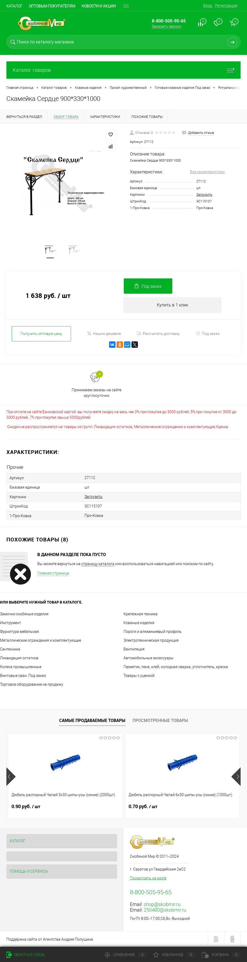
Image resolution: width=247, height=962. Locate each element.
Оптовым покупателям (52, 6)
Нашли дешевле (104, 334)
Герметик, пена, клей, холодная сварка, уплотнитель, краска (176, 667)
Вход (207, 5)
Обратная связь (25, 955)
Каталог (14, 6)
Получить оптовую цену (41, 334)
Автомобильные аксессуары (149, 658)
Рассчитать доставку (158, 334)
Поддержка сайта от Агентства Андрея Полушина (49, 939)
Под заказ (208, 334)
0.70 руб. (104, 806)
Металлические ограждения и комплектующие (40, 640)
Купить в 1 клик (172, 305)
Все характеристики (207, 172)
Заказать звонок (166, 26)
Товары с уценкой (139, 675)
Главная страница (53, 573)
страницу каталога (97, 564)
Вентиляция (134, 649)
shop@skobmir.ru (162, 904)
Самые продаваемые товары (92, 720)
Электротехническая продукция (151, 640)
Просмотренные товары (160, 720)
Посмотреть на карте (148, 878)
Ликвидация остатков (19, 658)
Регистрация (226, 5)
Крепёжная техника (141, 614)
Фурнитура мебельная (19, 631)
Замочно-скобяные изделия (24, 614)
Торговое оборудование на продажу (31, 684)
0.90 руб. (25, 806)
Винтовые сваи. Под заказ (23, 675)
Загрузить (204, 195)
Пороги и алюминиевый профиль (153, 631)
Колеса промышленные (20, 667)
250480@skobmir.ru (165, 910)
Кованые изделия (139, 623)
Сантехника (10, 649)
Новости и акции (99, 6)
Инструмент (10, 623)
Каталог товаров (123, 70)
